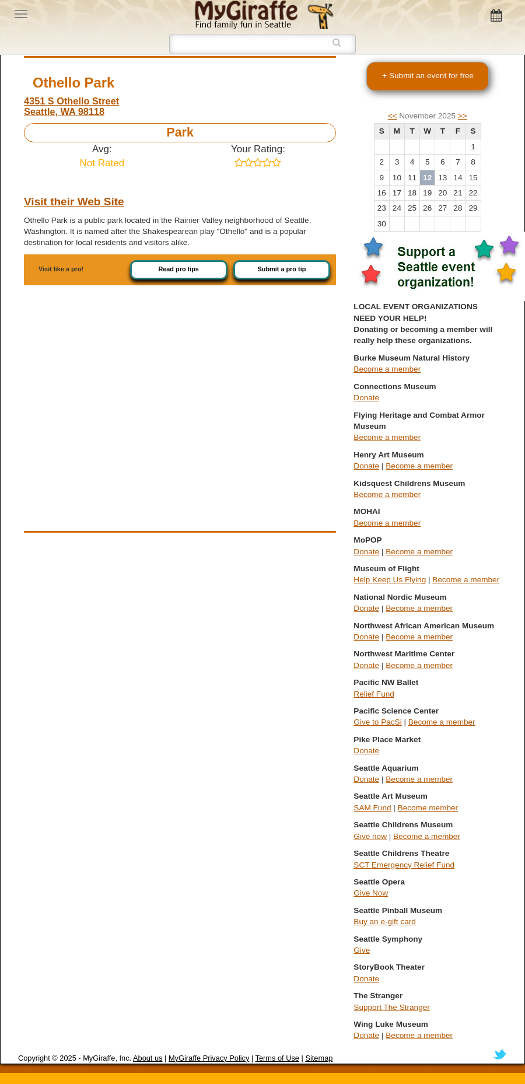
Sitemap (318, 1058)
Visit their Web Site (74, 201)
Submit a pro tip (282, 268)
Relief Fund (374, 694)
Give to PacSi (377, 722)
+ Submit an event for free (428, 75)
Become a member (387, 369)
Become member (428, 807)
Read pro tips (178, 268)
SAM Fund (372, 807)
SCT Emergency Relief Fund (404, 865)
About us (148, 1058)
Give (362, 950)
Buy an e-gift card (385, 921)
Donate (366, 397)
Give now (370, 836)
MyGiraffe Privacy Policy (209, 1058)
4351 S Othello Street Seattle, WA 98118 (71, 106)
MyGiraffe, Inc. (107, 1058)
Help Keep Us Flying (390, 579)
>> (462, 115)
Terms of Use (277, 1058)
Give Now (371, 893)
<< (392, 115)
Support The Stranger (391, 1007)
